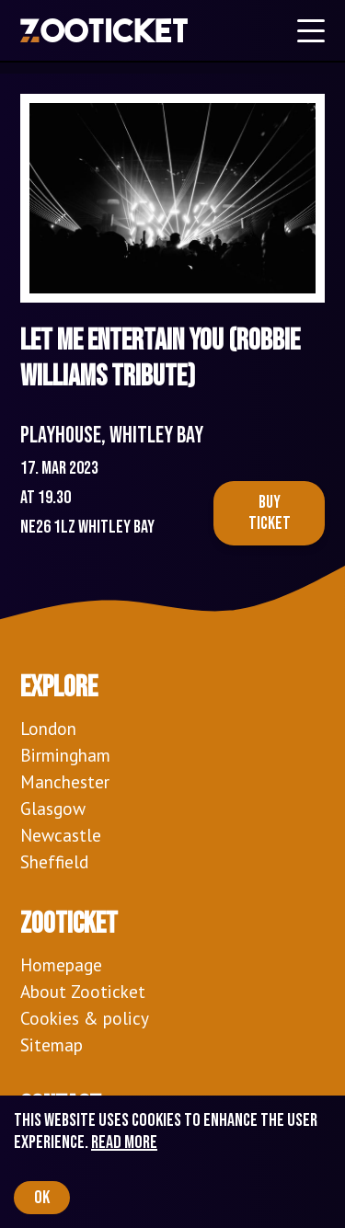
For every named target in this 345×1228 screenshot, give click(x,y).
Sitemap (51, 1044)
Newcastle (60, 834)
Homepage (61, 964)
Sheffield (54, 861)
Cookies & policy (84, 1017)
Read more (124, 1142)
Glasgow (53, 808)
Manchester (64, 781)
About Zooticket (82, 991)
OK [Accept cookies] (42, 1198)
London (48, 728)
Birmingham (65, 754)
